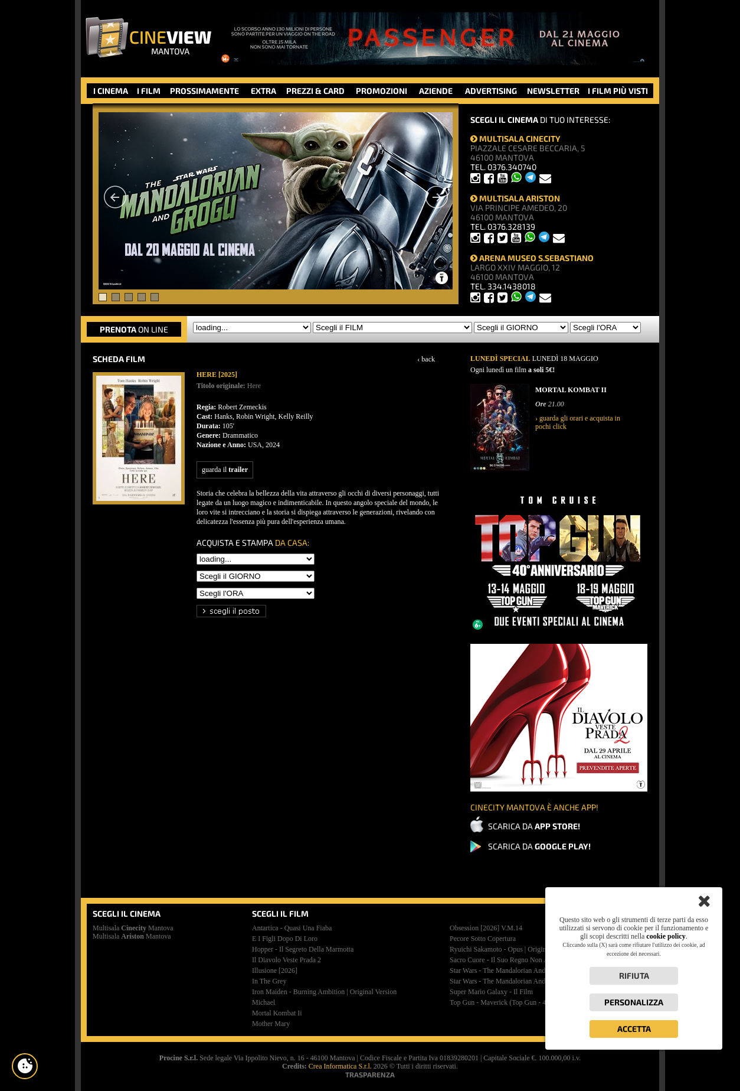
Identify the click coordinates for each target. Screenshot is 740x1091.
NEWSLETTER (553, 91)
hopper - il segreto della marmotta (302, 949)
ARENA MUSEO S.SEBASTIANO (532, 258)
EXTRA (263, 91)
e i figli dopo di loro (284, 938)
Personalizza (633, 1002)
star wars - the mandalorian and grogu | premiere (523, 981)
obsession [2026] (486, 928)
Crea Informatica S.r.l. (340, 1066)
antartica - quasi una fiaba (292, 928)
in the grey (269, 981)
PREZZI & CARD (315, 91)
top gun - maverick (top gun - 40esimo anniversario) (528, 1002)
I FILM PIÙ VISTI (618, 91)
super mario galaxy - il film (491, 992)
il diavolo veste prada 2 (286, 960)
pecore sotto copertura (483, 938)
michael (263, 1002)
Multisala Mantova (133, 928)
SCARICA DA (534, 826)
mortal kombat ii (277, 1013)
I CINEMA (110, 91)
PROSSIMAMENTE (204, 91)
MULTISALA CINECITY (515, 138)
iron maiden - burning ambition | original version (324, 992)
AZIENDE (436, 91)
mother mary (271, 1024)
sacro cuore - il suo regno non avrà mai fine (517, 960)
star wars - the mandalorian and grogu (507, 970)
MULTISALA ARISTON (515, 198)
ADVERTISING (491, 91)
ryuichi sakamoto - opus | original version (512, 949)
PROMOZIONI (381, 91)
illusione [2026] (274, 970)
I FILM (149, 91)
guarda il (225, 469)
